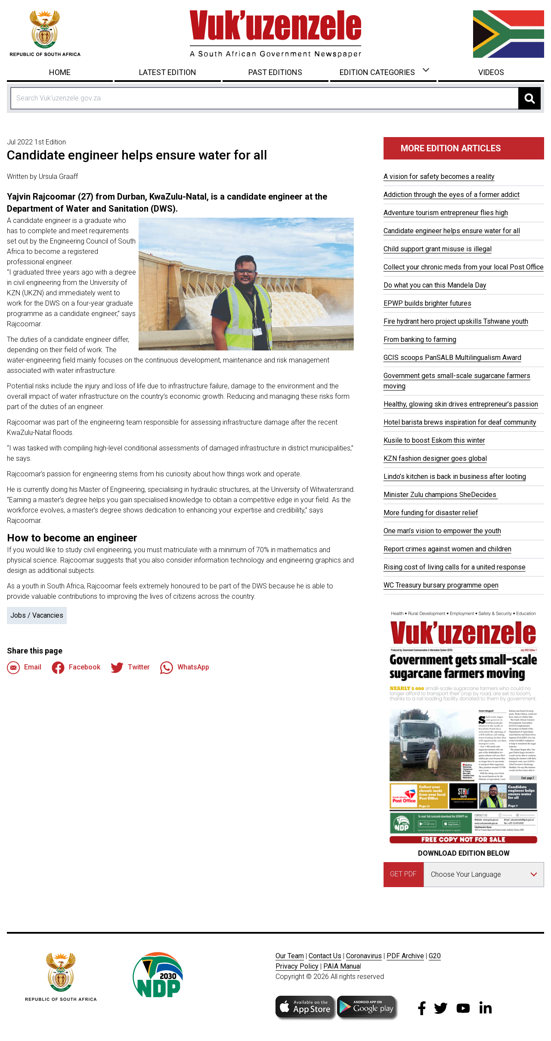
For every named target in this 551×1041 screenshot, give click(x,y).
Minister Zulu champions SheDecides (441, 495)
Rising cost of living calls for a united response (455, 567)
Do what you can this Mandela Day (435, 285)
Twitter (130, 667)
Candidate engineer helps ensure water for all (452, 231)
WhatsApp (184, 667)
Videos (491, 72)
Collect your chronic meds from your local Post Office (464, 267)
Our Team (290, 956)
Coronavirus (364, 956)
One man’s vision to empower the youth (442, 531)
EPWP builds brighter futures (427, 303)
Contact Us (325, 956)
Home (60, 72)
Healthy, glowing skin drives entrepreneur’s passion (461, 404)
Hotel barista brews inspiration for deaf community (460, 422)
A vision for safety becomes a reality (439, 176)
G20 (435, 956)
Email (24, 667)
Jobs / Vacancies (36, 615)
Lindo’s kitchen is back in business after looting (455, 476)
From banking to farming (420, 339)
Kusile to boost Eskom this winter (434, 440)
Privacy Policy (297, 966)
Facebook (76, 667)
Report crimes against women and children (447, 549)
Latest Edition (167, 72)
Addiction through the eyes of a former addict (452, 195)
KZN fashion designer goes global (435, 458)
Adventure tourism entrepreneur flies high (446, 213)
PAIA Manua (341, 966)
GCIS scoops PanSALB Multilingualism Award (452, 357)
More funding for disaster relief (431, 513)
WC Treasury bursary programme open (441, 585)
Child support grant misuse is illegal (438, 249)
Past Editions (275, 72)
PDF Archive (405, 956)
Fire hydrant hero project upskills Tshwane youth (456, 321)
